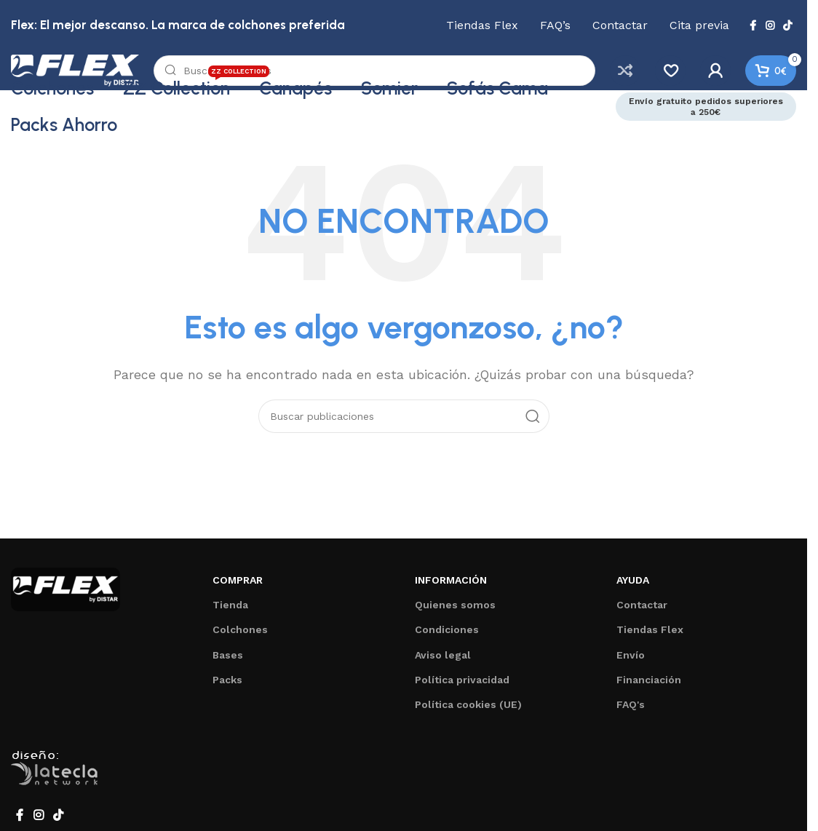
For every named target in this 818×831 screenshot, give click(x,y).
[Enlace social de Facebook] (752, 26)
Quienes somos (455, 612)
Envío (630, 662)
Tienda (230, 612)
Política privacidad (462, 687)
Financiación (648, 687)
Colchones (240, 637)
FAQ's (630, 711)
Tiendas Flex (649, 637)
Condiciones (447, 637)
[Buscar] (386, 74)
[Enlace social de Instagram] (770, 26)
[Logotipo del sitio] (87, 73)
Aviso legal (443, 662)
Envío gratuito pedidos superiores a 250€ (706, 113)
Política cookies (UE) (468, 711)
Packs (227, 687)
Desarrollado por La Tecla (62, 778)
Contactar (641, 612)
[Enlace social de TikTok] (787, 26)
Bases (228, 662)
